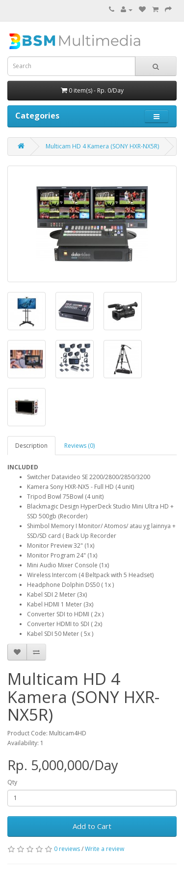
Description (31, 445)
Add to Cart (92, 826)
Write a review (104, 849)
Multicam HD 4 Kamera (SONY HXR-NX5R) (102, 146)
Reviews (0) (79, 445)
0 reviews (67, 849)
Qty (12, 782)
